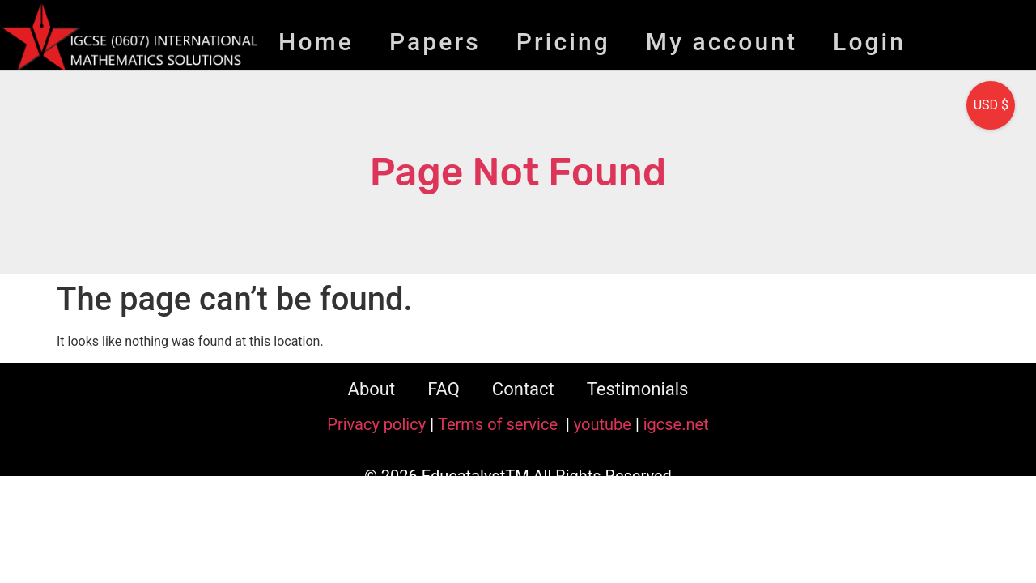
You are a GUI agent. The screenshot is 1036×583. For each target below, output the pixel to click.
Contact (523, 389)
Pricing (563, 42)
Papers (435, 42)
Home (316, 42)
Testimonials (638, 389)
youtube (602, 424)
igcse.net (676, 424)
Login (869, 42)
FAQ (443, 389)
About (372, 389)
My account (721, 42)
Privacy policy (376, 424)
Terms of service (500, 424)
